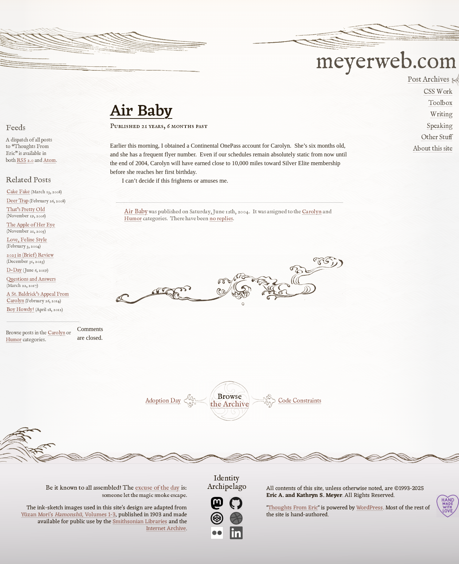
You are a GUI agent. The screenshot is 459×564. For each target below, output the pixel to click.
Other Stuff (436, 137)
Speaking (439, 126)
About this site (432, 149)
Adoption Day (163, 401)
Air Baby (141, 111)
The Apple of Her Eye (31, 225)
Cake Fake (18, 191)
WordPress (369, 508)
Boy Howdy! (20, 309)
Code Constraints (299, 401)
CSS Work (438, 92)
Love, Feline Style (27, 240)
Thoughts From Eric (293, 508)
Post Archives (428, 79)
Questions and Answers (31, 279)
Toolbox (440, 103)
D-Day (14, 270)
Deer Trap (17, 201)
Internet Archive (166, 529)
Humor (133, 218)
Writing (441, 114)
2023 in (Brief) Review (30, 255)
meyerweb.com (386, 60)
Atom (49, 160)
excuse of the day (157, 488)
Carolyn (312, 211)
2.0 (25, 160)
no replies (221, 218)
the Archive (229, 405)
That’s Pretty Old (26, 209)
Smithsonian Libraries (140, 522)
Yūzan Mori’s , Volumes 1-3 (68, 515)
